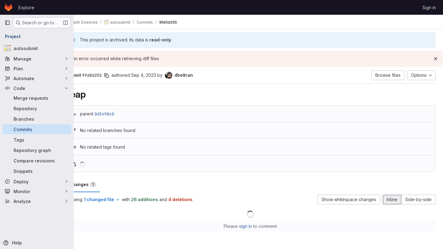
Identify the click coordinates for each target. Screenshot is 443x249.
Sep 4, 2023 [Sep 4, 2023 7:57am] (159, 75)
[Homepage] (8, 7)
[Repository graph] (36, 150)
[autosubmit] (36, 48)
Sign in (429, 7)
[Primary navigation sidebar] (7, 23)
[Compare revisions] (36, 160)
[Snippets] (36, 171)
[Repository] (36, 108)
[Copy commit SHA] (122, 75)
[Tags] (36, 140)
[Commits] (36, 129)
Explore (26, 7)
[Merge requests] (36, 98)
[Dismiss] (435, 58)
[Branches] (36, 119)
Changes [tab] (98, 184)
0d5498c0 (120, 114)
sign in (253, 226)
